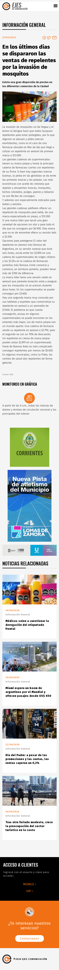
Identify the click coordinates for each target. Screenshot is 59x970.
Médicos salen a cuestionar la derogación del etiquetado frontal (27, 625)
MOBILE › (29, 884)
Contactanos (29, 938)
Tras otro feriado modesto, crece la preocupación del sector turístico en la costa (29, 826)
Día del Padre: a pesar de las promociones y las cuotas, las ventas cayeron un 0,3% (27, 759)
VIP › (29, 891)
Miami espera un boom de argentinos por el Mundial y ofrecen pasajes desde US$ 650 (28, 692)
